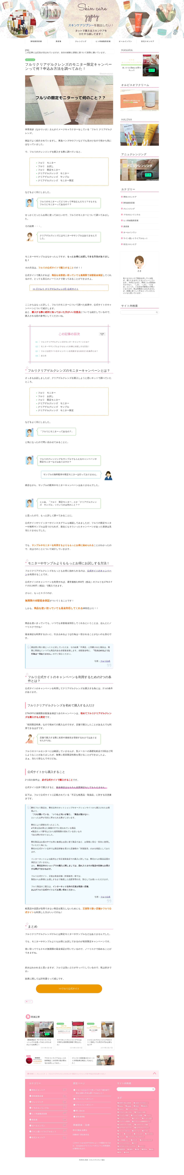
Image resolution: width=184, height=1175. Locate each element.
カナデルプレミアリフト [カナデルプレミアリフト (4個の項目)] (142, 1127)
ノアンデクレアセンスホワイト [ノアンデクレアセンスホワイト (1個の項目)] (136, 1137)
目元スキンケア (147, 41)
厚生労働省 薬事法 (80, 1130)
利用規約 (106, 1146)
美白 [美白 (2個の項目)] (120, 1152)
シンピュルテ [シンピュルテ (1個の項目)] (139, 1133)
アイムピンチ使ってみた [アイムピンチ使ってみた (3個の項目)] (125, 1112)
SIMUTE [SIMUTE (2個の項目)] (145, 1106)
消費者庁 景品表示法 (81, 1135)
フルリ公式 (105, 661)
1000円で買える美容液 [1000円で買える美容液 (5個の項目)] (125, 1103)
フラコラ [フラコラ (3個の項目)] (135, 1140)
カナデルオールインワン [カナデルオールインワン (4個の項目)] (125, 1127)
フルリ (29, 1001)
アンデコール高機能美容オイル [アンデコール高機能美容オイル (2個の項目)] (142, 1121)
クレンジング (80, 41)
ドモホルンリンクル (131, 215)
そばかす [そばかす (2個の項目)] (121, 1109)
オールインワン (125, 41)
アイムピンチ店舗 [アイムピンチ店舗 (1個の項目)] (137, 1115)
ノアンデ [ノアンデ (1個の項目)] (121, 1137)
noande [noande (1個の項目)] (129, 1106)
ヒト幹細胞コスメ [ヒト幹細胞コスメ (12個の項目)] (123, 1140)
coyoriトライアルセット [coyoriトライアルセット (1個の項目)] (141, 1103)
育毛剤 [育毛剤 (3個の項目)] (127, 1152)
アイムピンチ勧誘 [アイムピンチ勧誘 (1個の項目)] (123, 1115)
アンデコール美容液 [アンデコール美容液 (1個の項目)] (124, 1121)
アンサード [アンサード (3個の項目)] (137, 1118)
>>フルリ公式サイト (69, 988)
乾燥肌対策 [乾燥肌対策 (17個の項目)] (122, 1149)
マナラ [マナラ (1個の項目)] (135, 1143)
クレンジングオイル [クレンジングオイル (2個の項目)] (124, 1130)
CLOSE (102, 334)
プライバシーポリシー (85, 1099)
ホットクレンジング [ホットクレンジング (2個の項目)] (146, 1140)
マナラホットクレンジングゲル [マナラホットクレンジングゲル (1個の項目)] (127, 1146)
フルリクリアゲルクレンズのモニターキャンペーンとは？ (65, 341)
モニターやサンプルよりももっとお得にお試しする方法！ (65, 346)
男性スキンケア (130, 197)
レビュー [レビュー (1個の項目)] (142, 1146)
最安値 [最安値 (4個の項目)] (145, 1149)
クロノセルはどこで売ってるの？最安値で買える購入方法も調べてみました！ (92, 1091)
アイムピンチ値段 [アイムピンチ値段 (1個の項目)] (141, 1112)
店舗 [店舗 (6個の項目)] (138, 1149)
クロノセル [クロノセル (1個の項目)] (137, 1130)
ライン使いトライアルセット (135, 238)
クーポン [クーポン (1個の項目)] (146, 1130)
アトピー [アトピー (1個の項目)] (148, 1115)
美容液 (58, 41)
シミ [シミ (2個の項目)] (120, 1133)
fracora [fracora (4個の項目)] (121, 1106)
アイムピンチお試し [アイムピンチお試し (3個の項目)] (133, 1109)
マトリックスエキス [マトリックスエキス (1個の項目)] (124, 1143)
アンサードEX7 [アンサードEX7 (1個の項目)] (148, 1118)
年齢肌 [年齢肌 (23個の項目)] (131, 1149)
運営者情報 (80, 1117)
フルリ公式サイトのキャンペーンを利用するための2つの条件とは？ (69, 351)
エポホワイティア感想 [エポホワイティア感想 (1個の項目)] (142, 1124)
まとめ (44, 355)
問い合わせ (80, 1111)
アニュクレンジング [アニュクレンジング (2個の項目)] (124, 1118)
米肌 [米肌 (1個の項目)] (152, 1149)
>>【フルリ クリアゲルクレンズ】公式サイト (55, 289)
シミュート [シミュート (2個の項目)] (128, 1133)
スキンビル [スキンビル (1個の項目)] (150, 1133)
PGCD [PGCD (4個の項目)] (137, 1106)
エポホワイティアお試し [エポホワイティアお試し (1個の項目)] (125, 1124)
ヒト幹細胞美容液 (103, 41)
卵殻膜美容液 (36, 41)
